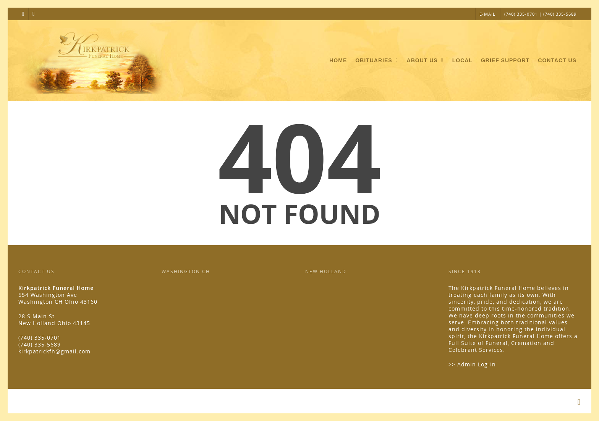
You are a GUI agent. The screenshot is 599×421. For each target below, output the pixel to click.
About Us (426, 61)
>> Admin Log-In (472, 364)
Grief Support (505, 60)
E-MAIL (487, 14)
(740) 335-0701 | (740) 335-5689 (540, 14)
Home (338, 60)
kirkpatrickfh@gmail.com (54, 351)
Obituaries (377, 61)
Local (462, 60)
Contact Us (557, 60)
